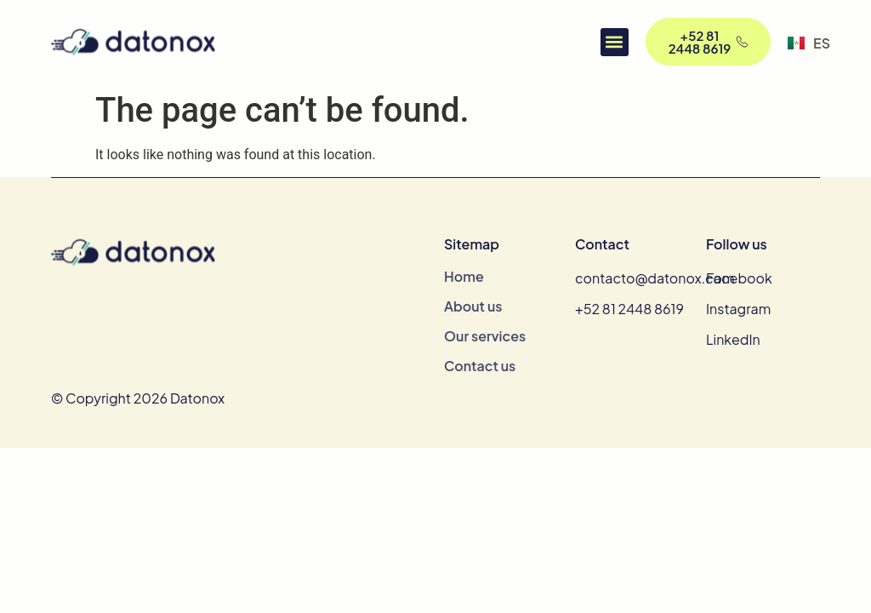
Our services (485, 336)
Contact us (479, 366)
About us (473, 306)
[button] (615, 42)
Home (464, 276)
